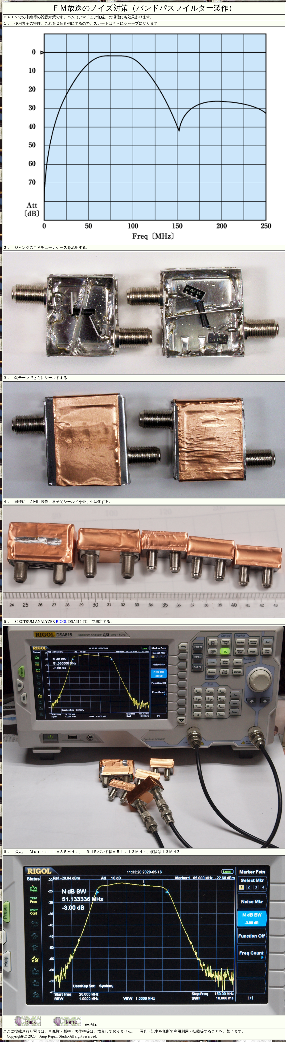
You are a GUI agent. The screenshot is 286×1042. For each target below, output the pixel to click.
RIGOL (61, 622)
